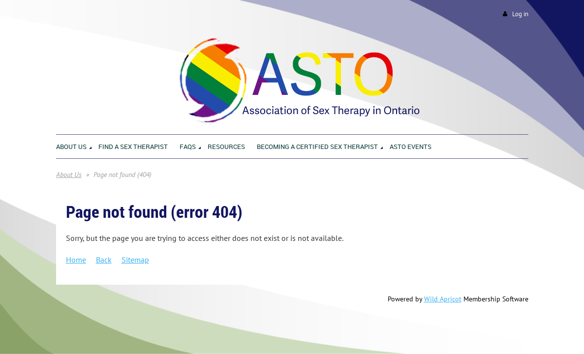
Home (76, 260)
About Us (69, 174)
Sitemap (135, 260)
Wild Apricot (442, 299)
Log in (520, 14)
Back (104, 260)
